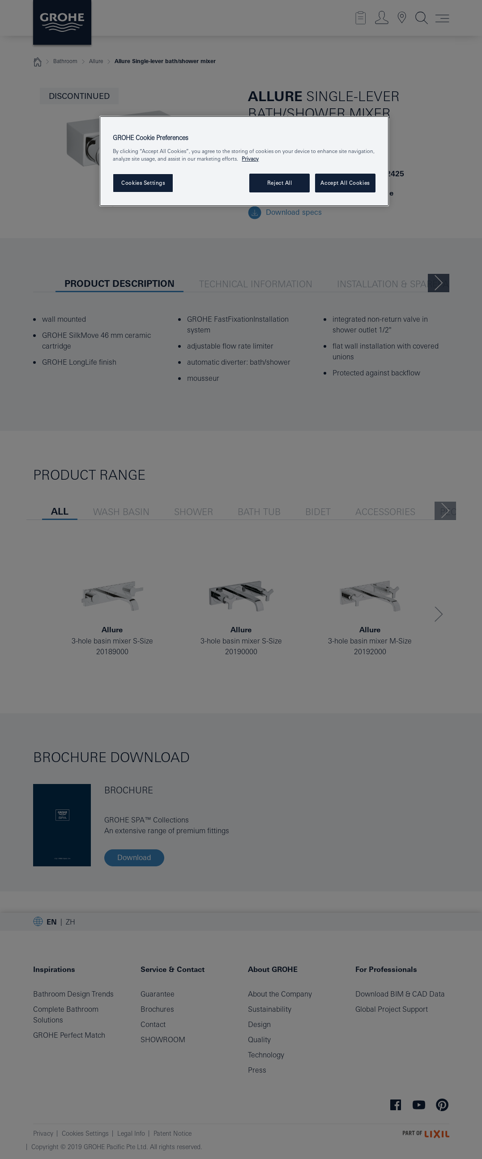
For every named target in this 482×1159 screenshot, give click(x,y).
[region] (243, 161)
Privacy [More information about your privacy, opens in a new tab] (250, 159)
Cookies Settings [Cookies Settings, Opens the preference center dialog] (143, 183)
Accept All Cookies (344, 183)
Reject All (279, 183)
